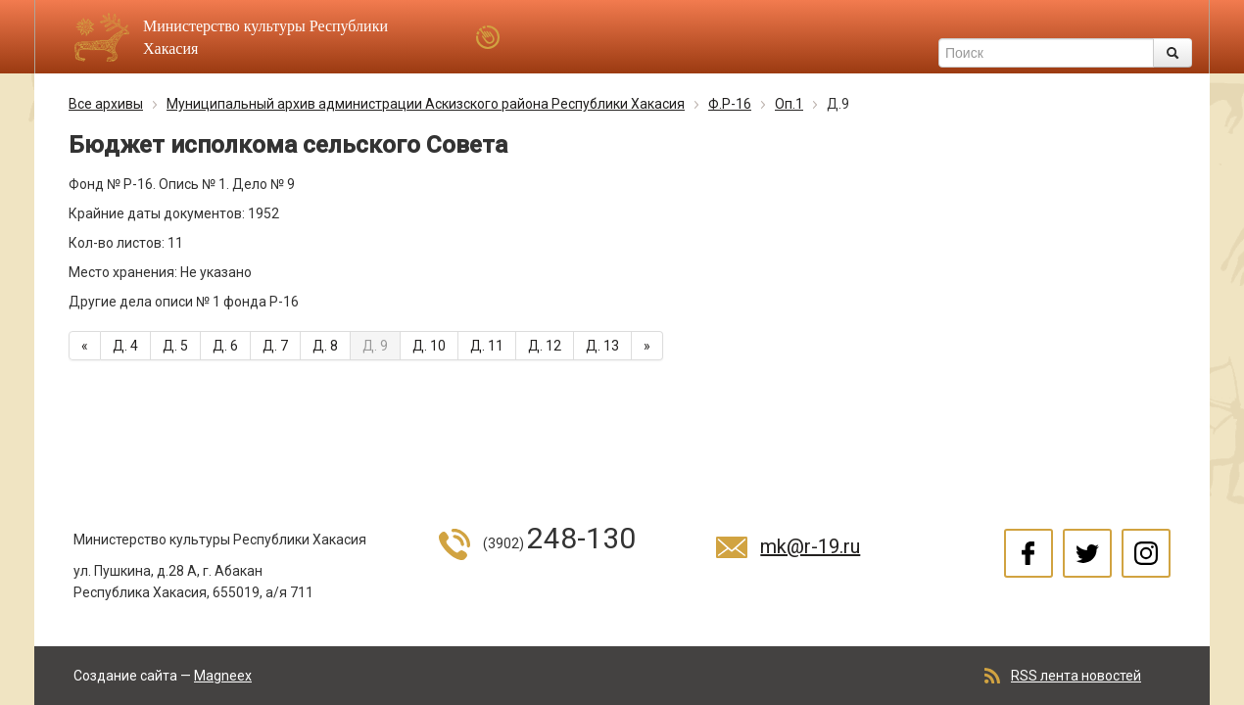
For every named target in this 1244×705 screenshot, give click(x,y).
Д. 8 (325, 345)
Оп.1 (789, 104)
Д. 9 (375, 345)
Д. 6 (225, 345)
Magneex (223, 675)
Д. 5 (175, 345)
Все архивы (106, 104)
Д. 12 (544, 345)
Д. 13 (602, 345)
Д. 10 (429, 345)
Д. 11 (486, 345)
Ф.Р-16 (729, 104)
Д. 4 (125, 345)
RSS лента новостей (1076, 675)
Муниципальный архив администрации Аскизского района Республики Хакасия (426, 104)
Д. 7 (275, 345)
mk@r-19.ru (810, 546)
